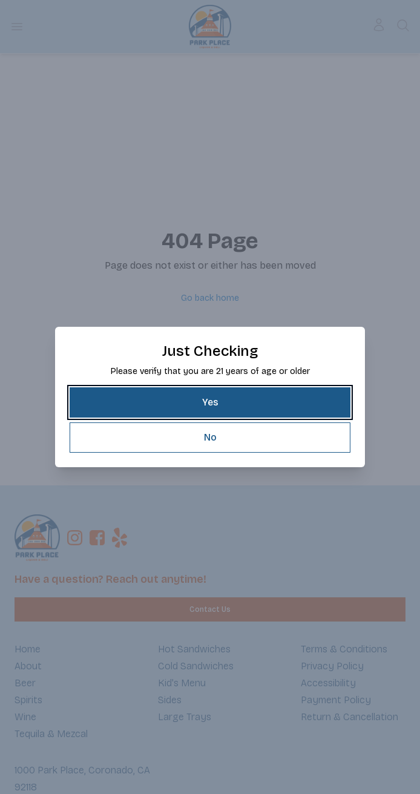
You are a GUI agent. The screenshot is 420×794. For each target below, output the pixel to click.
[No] (210, 437)
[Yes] (210, 402)
